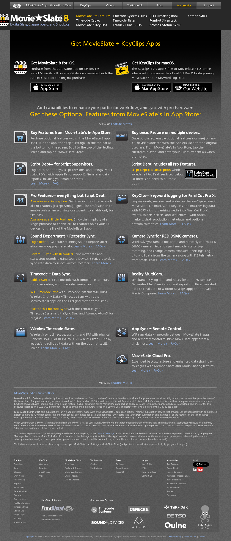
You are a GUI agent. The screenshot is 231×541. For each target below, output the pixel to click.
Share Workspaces (73, 472)
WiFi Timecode (174, 480)
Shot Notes (19, 476)
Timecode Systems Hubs (128, 16)
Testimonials (135, 5)
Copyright (29, 537)
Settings (18, 519)
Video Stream (173, 487)
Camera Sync (20, 499)
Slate (16, 468)
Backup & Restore (73, 468)
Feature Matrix (121, 124)
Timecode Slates (124, 20)
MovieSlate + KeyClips (91, 25)
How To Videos (148, 472)
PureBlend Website (50, 520)
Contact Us (146, 476)
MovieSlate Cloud (61, 5)
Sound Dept (19, 511)
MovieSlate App (36, 5)
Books (170, 491)
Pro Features (173, 464)
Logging (43, 468)
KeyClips (85, 5)
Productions (96, 468)
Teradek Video (20, 491)
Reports (17, 484)
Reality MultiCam (22, 503)
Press (159, 5)
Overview (18, 464)
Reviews (120, 464)
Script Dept (19, 515)
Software (171, 495)
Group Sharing (72, 480)
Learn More (38, 183)
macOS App (44, 472)
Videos (110, 5)
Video (42, 476)
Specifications (20, 522)
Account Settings (105, 434)
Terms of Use (190, 537)
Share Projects (71, 476)
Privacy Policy (175, 537)
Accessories (184, 5)
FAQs (56, 183)
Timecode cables (174, 472)
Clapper (17, 472)
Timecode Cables (88, 20)
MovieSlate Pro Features (86, 16)
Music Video (19, 487)
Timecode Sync (21, 507)
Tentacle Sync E (197, 16)
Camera (17, 495)
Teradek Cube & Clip (127, 25)
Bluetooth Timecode (176, 484)
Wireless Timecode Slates (178, 476)
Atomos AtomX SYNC (164, 25)
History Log (19, 480)
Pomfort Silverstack (163, 20)
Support (208, 5)
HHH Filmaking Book (164, 16)
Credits (93, 464)
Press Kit (120, 472)
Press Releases (122, 468)
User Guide (146, 464)
